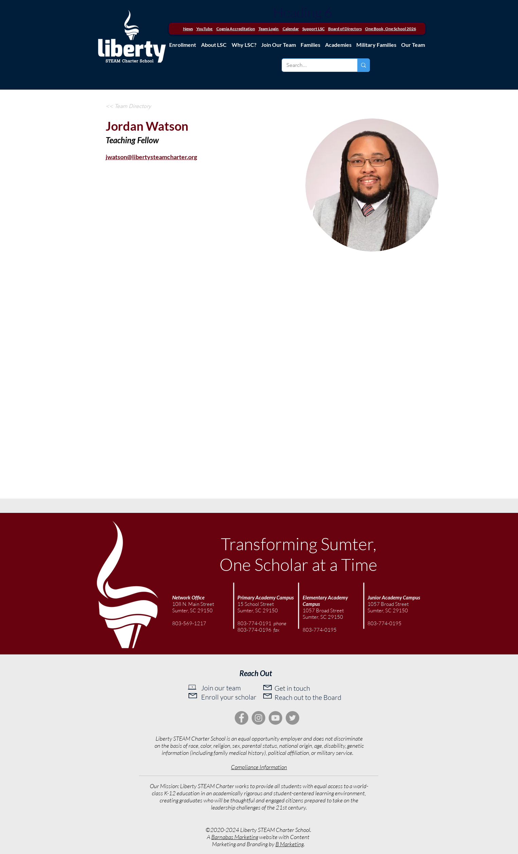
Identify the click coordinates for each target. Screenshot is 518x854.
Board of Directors (345, 28)
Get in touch (292, 688)
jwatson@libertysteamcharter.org (151, 157)
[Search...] (314, 65)
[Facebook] (241, 718)
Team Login (268, 28)
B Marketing (289, 844)
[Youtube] (275, 718)
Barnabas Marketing (234, 836)
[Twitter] (292, 718)
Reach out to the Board (307, 697)
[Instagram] (258, 718)
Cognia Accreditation (235, 28)
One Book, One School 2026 (390, 28)
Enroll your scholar (228, 697)
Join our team (221, 688)
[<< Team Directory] (128, 106)
